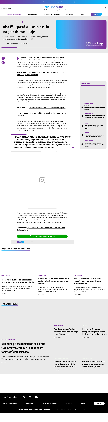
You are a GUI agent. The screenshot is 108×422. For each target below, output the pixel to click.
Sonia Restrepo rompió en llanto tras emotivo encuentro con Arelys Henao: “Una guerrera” (93, 144)
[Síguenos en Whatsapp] (30, 403)
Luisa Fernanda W (29, 242)
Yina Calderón (78, 275)
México (97, 14)
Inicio (3, 22)
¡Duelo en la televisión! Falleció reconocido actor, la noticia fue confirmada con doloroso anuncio (66, 368)
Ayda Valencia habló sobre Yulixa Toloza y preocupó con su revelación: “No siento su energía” (95, 127)
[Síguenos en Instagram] (24, 403)
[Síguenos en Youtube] (36, 403)
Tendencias (70, 14)
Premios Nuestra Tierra (46, 2)
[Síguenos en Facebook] (18, 403)
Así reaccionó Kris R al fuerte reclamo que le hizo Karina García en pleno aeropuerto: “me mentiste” (95, 117)
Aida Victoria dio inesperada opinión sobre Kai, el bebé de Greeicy (41, 73)
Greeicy (87, 133)
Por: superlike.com (12, 44)
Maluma (75, 2)
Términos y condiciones (59, 414)
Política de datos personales (74, 414)
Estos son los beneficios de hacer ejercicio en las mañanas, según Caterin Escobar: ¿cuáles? (94, 367)
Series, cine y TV (32, 14)
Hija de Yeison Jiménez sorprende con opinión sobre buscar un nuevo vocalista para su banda (17, 281)
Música (82, 14)
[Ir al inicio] (54, 8)
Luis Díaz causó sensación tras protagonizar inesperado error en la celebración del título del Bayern (94, 333)
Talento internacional (61, 361)
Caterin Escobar (87, 361)
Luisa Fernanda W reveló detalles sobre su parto (48, 107)
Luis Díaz (84, 326)
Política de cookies (87, 414)
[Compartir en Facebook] (3, 58)
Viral (86, 123)
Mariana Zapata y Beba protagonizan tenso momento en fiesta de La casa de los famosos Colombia (94, 107)
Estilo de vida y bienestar (52, 14)
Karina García (89, 113)
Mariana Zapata (89, 104)
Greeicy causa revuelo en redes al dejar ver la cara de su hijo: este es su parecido (95, 136)
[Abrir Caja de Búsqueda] (105, 8)
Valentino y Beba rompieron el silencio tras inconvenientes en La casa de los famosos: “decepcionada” (25, 348)
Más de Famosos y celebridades (16, 249)
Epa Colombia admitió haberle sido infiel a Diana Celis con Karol (41, 229)
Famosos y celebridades (13, 14)
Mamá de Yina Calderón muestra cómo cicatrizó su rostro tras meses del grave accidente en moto (89, 281)
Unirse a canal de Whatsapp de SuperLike (42, 236)
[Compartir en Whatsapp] (3, 62)
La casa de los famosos (63, 2)
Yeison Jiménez (89, 141)
